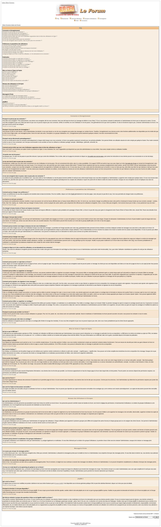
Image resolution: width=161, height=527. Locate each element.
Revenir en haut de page (9, 126)
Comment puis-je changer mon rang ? (13, 52)
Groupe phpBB (59, 483)
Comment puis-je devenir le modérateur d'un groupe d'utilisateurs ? (21, 91)
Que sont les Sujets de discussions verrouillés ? (16, 80)
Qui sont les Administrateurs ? (11, 85)
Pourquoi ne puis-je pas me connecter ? (13, 32)
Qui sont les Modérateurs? (10, 86)
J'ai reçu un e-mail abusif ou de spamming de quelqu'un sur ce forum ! (22, 98)
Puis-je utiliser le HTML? (9, 73)
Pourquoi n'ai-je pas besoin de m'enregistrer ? (15, 33)
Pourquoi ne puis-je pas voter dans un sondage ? (16, 67)
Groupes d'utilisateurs (89, 18)
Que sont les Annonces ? (9, 77)
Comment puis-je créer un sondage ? (13, 63)
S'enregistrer (102, 18)
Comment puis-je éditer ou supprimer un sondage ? (17, 64)
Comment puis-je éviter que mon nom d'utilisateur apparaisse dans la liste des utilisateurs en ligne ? (30, 36)
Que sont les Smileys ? (9, 75)
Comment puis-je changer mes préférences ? (15, 45)
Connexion (83, 20)
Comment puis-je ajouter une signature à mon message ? (18, 61)
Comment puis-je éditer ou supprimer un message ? (17, 60)
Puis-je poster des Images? (10, 76)
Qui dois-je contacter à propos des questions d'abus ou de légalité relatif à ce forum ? (26, 106)
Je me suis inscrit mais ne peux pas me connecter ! (16, 39)
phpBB (77, 523)
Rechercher (64, 18)
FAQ (57, 18)
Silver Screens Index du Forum (11, 25)
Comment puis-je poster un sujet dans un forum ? (16, 58)
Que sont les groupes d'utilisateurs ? (12, 88)
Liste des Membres (76, 18)
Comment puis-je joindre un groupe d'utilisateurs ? (16, 89)
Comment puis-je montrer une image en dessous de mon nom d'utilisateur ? (23, 51)
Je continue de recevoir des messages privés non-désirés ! (19, 97)
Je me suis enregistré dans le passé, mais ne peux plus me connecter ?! (22, 40)
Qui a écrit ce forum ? (8, 103)
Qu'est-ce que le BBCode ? (10, 72)
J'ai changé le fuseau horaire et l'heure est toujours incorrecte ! (20, 48)
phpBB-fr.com (84, 524)
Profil (76, 20)
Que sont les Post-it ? (8, 79)
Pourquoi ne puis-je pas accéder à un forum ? (15, 65)
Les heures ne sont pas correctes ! (12, 46)
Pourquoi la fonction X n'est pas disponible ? (15, 104)
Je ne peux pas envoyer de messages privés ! (15, 95)
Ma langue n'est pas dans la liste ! (12, 49)
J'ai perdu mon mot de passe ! (11, 37)
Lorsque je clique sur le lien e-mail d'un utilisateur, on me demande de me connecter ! (26, 54)
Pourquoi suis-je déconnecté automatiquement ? (16, 35)
